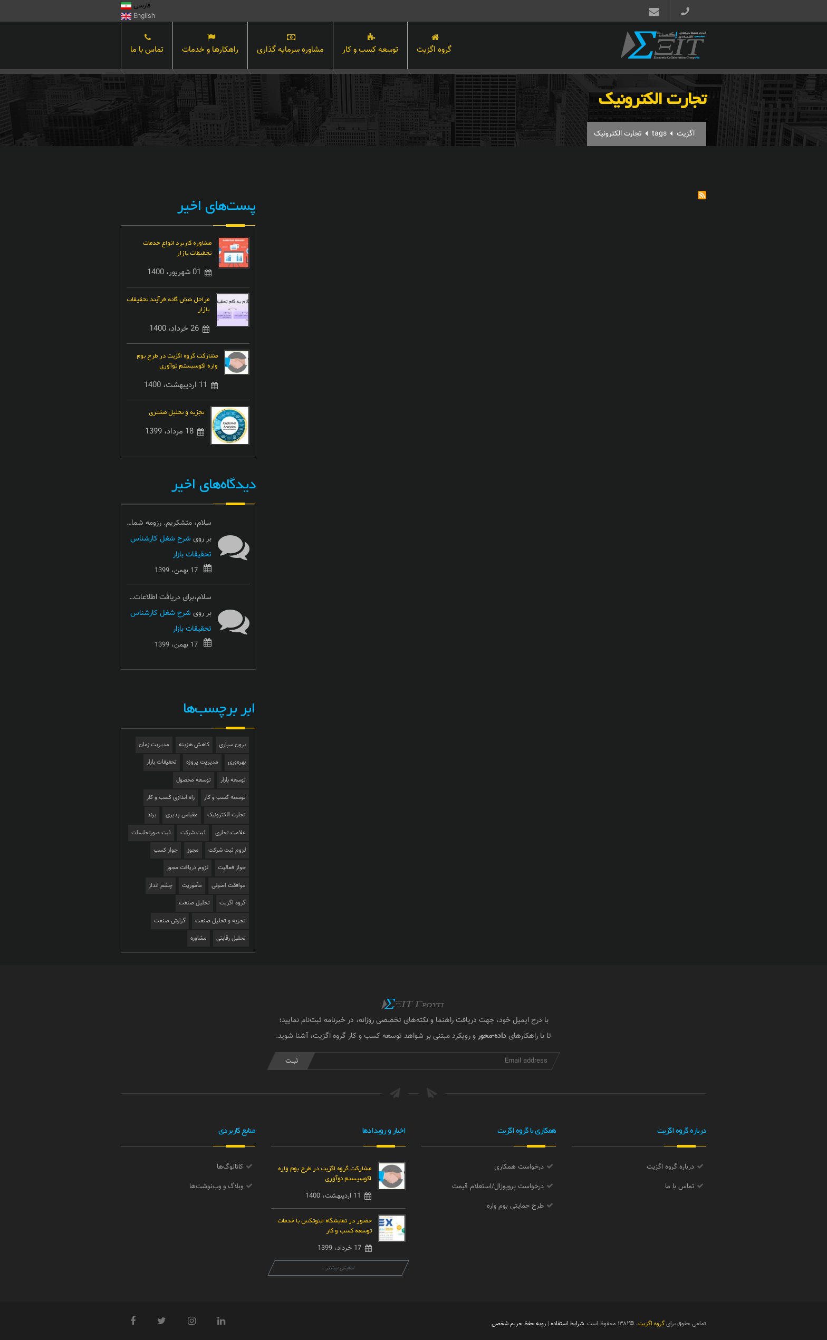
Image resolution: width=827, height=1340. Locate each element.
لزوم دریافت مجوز (187, 867)
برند (152, 815)
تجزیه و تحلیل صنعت (220, 921)
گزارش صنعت (170, 921)
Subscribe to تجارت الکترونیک (702, 195)
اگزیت (686, 134)
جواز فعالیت (232, 867)
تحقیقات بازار (162, 762)
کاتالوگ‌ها (230, 1167)
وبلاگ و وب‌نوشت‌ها (216, 1186)
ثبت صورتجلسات (151, 832)
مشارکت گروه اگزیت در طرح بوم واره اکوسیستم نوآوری (177, 360)
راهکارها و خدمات (210, 46)
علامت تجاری (230, 832)
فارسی (136, 6)
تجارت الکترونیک (226, 815)
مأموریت (192, 885)
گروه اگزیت (434, 46)
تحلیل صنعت (194, 903)
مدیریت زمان (154, 744)
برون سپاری (232, 744)
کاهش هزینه (194, 744)
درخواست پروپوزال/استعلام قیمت (498, 1186)
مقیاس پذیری (182, 815)
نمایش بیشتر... (338, 1268)
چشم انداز (160, 885)
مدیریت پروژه (202, 762)
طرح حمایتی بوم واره (515, 1206)
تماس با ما (147, 46)
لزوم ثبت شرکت (227, 850)
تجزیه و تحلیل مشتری (176, 411)
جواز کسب (165, 850)
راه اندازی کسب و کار (171, 797)
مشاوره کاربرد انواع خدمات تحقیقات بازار (177, 247)
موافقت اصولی (228, 885)
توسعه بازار (233, 780)
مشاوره (198, 938)
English (138, 16)
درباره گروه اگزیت (670, 1167)
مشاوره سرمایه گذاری (290, 46)
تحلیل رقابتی (231, 938)
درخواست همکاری (519, 1167)
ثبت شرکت (193, 832)
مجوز (193, 850)
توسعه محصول (193, 780)
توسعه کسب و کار (370, 46)
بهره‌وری (237, 762)
